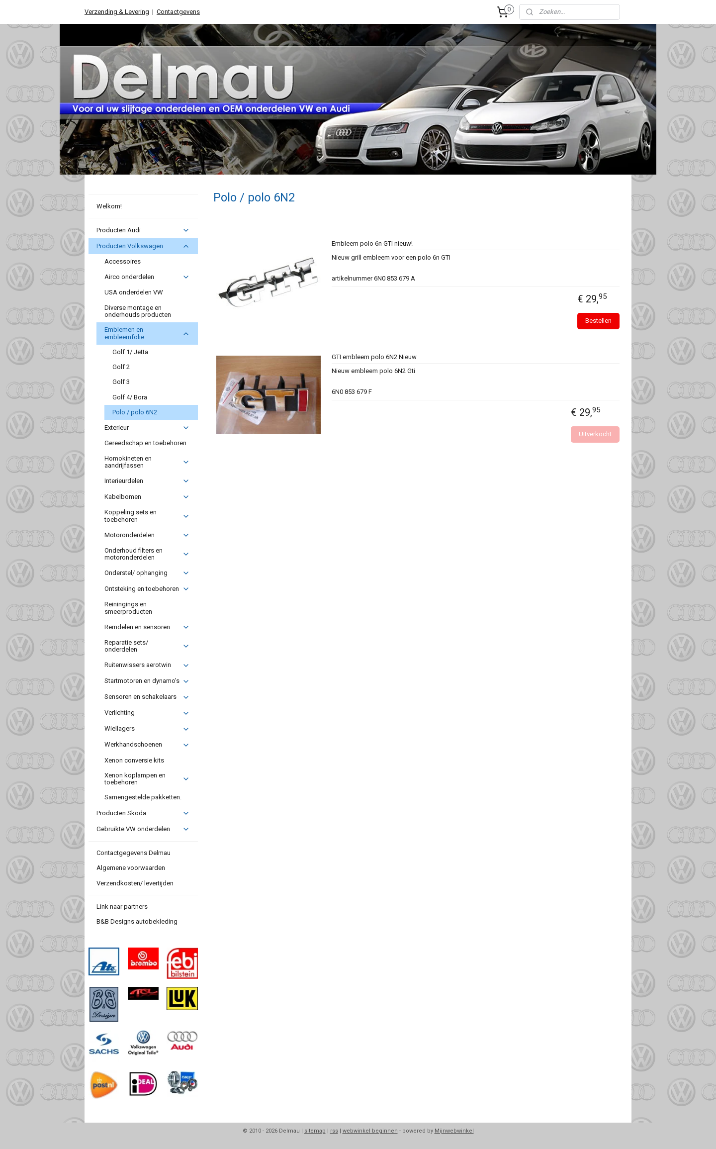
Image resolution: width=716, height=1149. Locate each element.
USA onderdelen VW (133, 292)
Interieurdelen (146, 481)
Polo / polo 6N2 (134, 412)
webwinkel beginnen (370, 1131)
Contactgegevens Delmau (133, 853)
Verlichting (146, 713)
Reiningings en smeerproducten (128, 607)
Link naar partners (122, 906)
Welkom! (109, 206)
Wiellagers (146, 729)
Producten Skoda (142, 813)
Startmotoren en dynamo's (146, 681)
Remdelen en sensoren (146, 627)
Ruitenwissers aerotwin (146, 665)
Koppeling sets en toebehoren (146, 515)
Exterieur (146, 428)
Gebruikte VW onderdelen (142, 829)
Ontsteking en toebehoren (146, 589)
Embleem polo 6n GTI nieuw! (371, 243)
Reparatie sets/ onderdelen (146, 646)
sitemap (315, 1131)
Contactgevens (178, 11)
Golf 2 (121, 367)
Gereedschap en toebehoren (145, 443)
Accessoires (122, 261)
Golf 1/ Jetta (130, 352)
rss (334, 1131)
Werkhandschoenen (146, 745)
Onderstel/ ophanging (146, 573)
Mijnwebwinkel (454, 1131)
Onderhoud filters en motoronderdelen (146, 554)
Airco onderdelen (146, 277)
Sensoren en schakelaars (146, 697)
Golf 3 (121, 381)
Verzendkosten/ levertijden (135, 883)
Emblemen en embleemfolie (146, 333)
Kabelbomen (146, 497)
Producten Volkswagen (142, 246)
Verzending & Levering (117, 11)
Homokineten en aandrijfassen (146, 462)
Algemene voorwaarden (130, 867)
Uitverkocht (595, 434)
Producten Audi (142, 230)
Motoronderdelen (146, 535)
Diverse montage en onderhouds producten (137, 311)
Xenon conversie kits (134, 760)
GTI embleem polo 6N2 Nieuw (373, 357)
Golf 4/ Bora (129, 397)
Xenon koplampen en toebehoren (146, 778)
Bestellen (598, 320)
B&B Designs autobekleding (137, 921)
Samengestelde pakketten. (142, 797)
